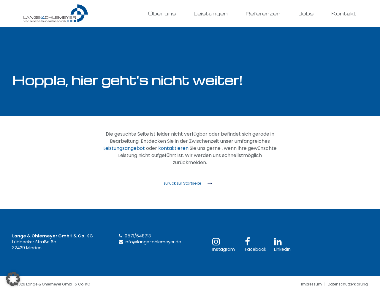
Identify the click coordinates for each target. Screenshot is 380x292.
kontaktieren (173, 148)
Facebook (255, 244)
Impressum (311, 284)
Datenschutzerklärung (348, 284)
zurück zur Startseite (183, 183)
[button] (13, 279)
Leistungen (211, 13)
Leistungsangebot (124, 148)
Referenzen (263, 13)
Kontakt (344, 13)
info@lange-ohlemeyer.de (153, 242)
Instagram (223, 244)
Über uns (162, 13)
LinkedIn (282, 244)
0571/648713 (138, 236)
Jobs (306, 13)
